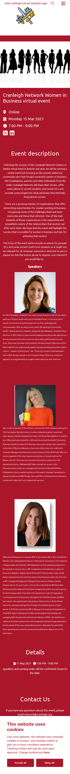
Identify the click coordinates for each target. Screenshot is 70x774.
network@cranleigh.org (38, 714)
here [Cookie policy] (46, 752)
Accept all (20, 762)
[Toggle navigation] (63, 3)
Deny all (49, 762)
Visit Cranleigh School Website (22, 3)
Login (44, 3)
